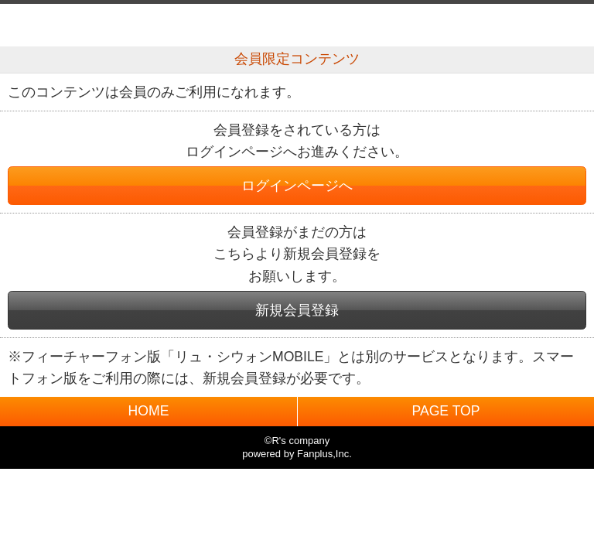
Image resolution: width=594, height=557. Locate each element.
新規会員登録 (297, 310)
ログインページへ (297, 185)
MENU (564, 25)
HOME (148, 411)
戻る (29, 25)
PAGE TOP (445, 411)
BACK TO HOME (297, 21)
